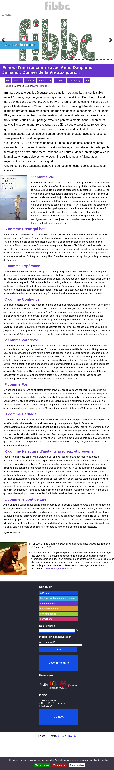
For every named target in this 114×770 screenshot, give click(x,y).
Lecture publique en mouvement (57, 598)
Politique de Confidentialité (65, 736)
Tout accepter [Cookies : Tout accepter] (42, 765)
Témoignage (74, 80)
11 (97, 59)
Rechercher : (47, 626)
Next (110, 40)
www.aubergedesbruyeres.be (60, 568)
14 (108, 59)
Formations (46, 619)
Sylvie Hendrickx (40, 86)
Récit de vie (45, 80)
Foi (7, 80)
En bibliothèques (49, 608)
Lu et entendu (47, 603)
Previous (4, 40)
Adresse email (47, 642)
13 (104, 59)
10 (94, 59)
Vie (87, 80)
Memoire (30, 80)
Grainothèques (48, 614)
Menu (7, 15)
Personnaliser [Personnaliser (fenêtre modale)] (77, 765)
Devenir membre (59, 662)
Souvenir (59, 80)
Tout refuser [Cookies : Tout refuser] (59, 765)
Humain (17, 80)
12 (101, 59)
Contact (59, 716)
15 (111, 59)
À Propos (45, 593)
